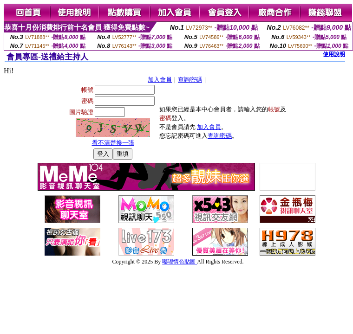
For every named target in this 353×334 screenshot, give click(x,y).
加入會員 (160, 79)
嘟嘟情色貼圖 (179, 261)
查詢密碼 (190, 79)
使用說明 (334, 54)
